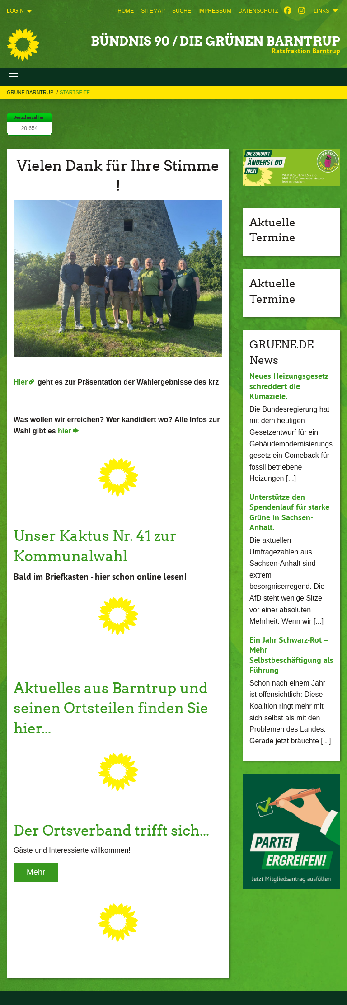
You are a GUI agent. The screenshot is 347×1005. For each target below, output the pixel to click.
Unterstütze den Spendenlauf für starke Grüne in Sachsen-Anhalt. (289, 512)
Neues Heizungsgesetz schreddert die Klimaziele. (288, 386)
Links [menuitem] (321, 11)
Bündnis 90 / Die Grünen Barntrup (215, 41)
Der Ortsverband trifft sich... (111, 830)
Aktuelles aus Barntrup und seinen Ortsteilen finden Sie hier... (111, 708)
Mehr (36, 872)
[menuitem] (125, 11)
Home (125, 11)
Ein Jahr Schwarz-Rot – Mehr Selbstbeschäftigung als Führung (291, 655)
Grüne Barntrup (31, 92)
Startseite (75, 92)
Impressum (214, 11)
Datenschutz (258, 11)
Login (15, 11)
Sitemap (153, 11)
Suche (181, 11)
